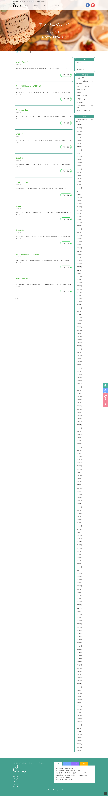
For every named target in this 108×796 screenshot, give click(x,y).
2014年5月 (79, 538)
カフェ (67, 763)
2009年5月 (79, 728)
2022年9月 (79, 260)
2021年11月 (79, 292)
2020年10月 (80, 333)
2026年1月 (79, 134)
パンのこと (80, 66)
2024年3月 (79, 203)
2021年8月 (79, 301)
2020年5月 (79, 349)
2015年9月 (79, 488)
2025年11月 (79, 140)
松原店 (105, 387)
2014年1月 (79, 551)
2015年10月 (80, 485)
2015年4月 (79, 503)
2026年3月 (79, 128)
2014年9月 (79, 526)
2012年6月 (79, 611)
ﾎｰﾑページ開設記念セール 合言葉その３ (84, 82)
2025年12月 (80, 137)
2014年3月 (79, 545)
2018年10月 (80, 409)
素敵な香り (80, 92)
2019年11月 (79, 368)
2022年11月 (79, 254)
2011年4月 (79, 655)
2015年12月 (80, 478)
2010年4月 (79, 693)
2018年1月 (79, 437)
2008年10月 (80, 750)
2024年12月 (80, 175)
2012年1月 (79, 627)
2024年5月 (79, 197)
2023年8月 (79, 226)
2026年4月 (79, 124)
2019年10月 (80, 371)
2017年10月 (80, 447)
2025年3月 (79, 165)
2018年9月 (79, 412)
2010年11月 (79, 671)
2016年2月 (79, 472)
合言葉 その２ (81, 89)
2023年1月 (79, 248)
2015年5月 (79, 500)
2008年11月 (79, 747)
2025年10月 (80, 143)
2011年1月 (79, 665)
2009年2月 (79, 737)
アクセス (46, 6)
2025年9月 (79, 147)
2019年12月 (80, 365)
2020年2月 (79, 358)
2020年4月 (79, 352)
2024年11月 (79, 178)
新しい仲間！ (80, 102)
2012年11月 (79, 595)
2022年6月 (79, 270)
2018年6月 (79, 421)
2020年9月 (79, 336)
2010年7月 (79, 684)
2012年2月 (79, 624)
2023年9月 (79, 222)
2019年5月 (79, 387)
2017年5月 (79, 462)
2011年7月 (79, 646)
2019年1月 (79, 399)
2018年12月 (80, 402)
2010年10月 (80, 674)
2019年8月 (79, 377)
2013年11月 (79, 557)
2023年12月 (80, 213)
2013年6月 (79, 573)
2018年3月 (79, 431)
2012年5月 (79, 614)
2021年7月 (79, 305)
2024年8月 (79, 188)
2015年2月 (79, 510)
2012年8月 (79, 605)
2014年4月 (79, 541)
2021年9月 (79, 298)
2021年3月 (79, 317)
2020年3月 (79, 355)
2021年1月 (79, 323)
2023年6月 (79, 232)
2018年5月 (79, 425)
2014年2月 (79, 548)
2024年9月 (79, 185)
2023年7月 (79, 229)
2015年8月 (79, 491)
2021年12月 (80, 289)
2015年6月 (79, 497)
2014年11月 (79, 519)
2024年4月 (79, 200)
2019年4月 (79, 390)
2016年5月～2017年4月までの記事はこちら (84, 120)
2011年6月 (79, 649)
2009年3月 (79, 734)
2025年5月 (79, 159)
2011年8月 (79, 643)
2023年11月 (79, 216)
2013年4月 (79, 579)
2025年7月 (79, 153)
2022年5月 (79, 273)
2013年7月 (79, 570)
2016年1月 (79, 475)
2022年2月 (79, 282)
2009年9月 (79, 715)
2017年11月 (79, 444)
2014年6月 (79, 535)
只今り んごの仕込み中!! (83, 86)
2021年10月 (80, 295)
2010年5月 (79, 690)
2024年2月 (79, 207)
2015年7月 (79, 494)
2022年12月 (80, 251)
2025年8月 (79, 150)
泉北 (84, 763)
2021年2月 (79, 320)
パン (15, 781)
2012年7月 (79, 608)
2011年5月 (79, 652)
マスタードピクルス (82, 95)
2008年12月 (80, 744)
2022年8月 (79, 263)
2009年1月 (79, 740)
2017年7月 (79, 456)
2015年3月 (79, 507)
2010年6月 (79, 687)
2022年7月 (79, 267)
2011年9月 (79, 639)
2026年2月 (79, 131)
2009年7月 (79, 721)
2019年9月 (79, 374)
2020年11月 (79, 330)
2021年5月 (79, 311)
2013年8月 (79, 567)
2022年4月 (79, 276)
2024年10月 (80, 181)
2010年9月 (79, 677)
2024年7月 (79, 191)
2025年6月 (79, 156)
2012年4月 (79, 617)
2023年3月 (79, 241)
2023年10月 (80, 219)
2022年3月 (79, 279)
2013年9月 (79, 564)
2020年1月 (79, 361)
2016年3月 (79, 469)
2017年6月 (79, 459)
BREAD (105, 400)
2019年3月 (79, 393)
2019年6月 (79, 383)
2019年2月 (79, 396)
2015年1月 (79, 513)
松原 (75, 763)
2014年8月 (79, 529)
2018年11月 (79, 406)
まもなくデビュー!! (82, 78)
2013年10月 (80, 560)
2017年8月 (79, 453)
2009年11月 (79, 709)
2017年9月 (79, 450)
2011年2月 (79, 661)
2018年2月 (79, 434)
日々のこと (80, 62)
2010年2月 (79, 699)
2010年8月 (79, 680)
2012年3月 (79, 620)
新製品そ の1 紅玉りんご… (84, 110)
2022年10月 (80, 257)
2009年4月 (79, 731)
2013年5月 (79, 576)
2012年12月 (80, 592)
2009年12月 (80, 706)
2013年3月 (79, 582)
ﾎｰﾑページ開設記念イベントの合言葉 (84, 106)
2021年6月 (79, 308)
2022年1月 (79, 286)
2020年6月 (79, 346)
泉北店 (105, 392)
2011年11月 (79, 633)
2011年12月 (79, 630)
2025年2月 (79, 169)
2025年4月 (79, 162)
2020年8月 (79, 339)
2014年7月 (79, 532)
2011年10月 (79, 636)
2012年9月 (79, 601)
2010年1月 (79, 702)
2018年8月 (79, 415)
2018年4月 (79, 428)
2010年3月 (79, 696)
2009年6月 (79, 725)
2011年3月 (79, 658)
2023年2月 (79, 244)
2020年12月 (80, 327)
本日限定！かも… (81, 99)
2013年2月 (79, 586)
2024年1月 (79, 210)
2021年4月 (79, 314)
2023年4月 (79, 238)
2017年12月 (80, 440)
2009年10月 (80, 712)
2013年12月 (80, 554)
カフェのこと (80, 69)
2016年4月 (79, 466)
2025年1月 (79, 172)
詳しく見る (66, 75)
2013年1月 (79, 589)
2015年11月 (79, 481)
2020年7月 (79, 342)
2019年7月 (79, 380)
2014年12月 (80, 516)
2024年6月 (79, 194)
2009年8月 (79, 718)
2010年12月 (80, 668)
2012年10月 (80, 598)
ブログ (57, 6)
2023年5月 (79, 235)
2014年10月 (80, 523)
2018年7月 (79, 418)
